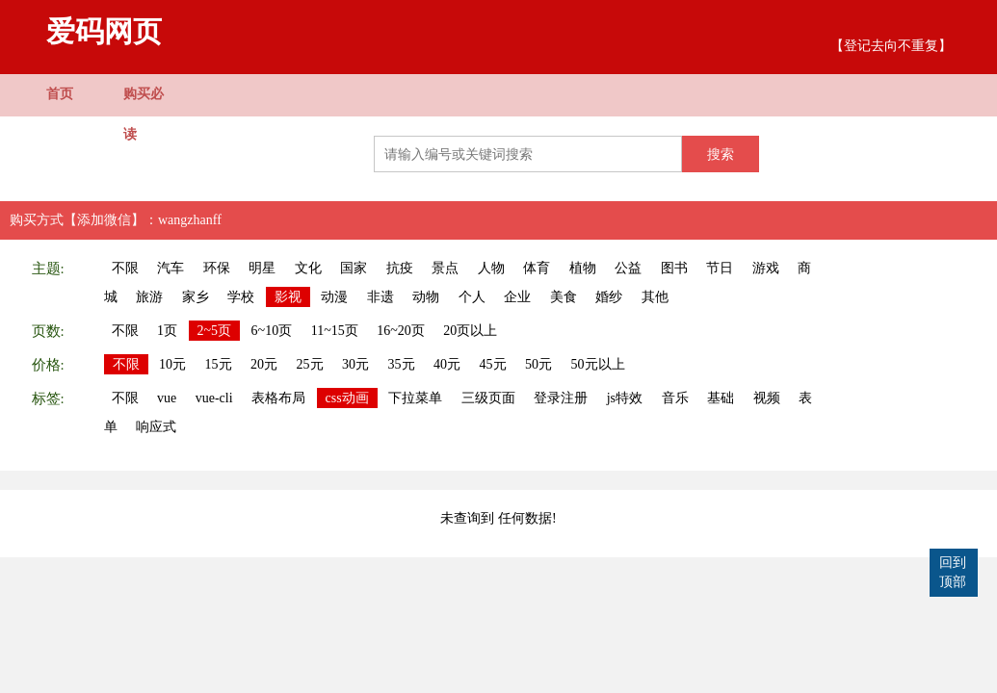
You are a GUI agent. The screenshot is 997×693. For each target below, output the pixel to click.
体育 (536, 268)
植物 (582, 268)
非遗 (380, 297)
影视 (288, 297)
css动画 (347, 398)
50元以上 (598, 364)
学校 (240, 297)
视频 (766, 398)
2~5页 (214, 330)
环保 (216, 268)
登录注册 (561, 398)
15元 (218, 364)
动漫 (334, 297)
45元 (493, 364)
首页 (59, 94)
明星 (262, 268)
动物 (425, 297)
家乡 (195, 297)
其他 (655, 297)
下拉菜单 (415, 398)
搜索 (720, 154)
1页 (167, 330)
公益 (628, 268)
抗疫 (399, 268)
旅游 (149, 297)
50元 (538, 364)
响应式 (156, 427)
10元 (172, 364)
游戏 (765, 268)
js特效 (625, 398)
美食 (563, 297)
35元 (401, 364)
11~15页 (334, 330)
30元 (355, 364)
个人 (472, 297)
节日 (719, 268)
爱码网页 (104, 31)
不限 (125, 268)
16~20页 (401, 330)
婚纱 (608, 297)
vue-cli (214, 398)
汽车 (170, 268)
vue (166, 398)
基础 (720, 398)
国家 (353, 268)
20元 (263, 364)
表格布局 (278, 398)
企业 (517, 297)
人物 (491, 268)
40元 (446, 364)
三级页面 (488, 398)
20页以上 (470, 330)
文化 (308, 268)
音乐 (675, 398)
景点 (445, 268)
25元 (310, 364)
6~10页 (272, 330)
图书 (674, 268)
